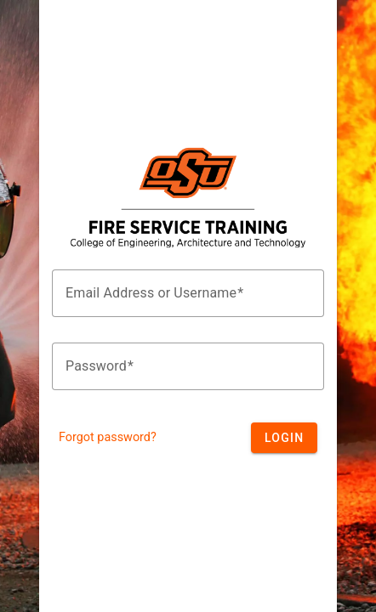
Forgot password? (108, 437)
